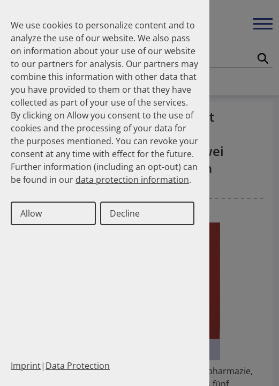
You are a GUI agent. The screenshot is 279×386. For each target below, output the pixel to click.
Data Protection (78, 366)
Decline (125, 213)
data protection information (132, 179)
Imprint (26, 366)
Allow (31, 213)
